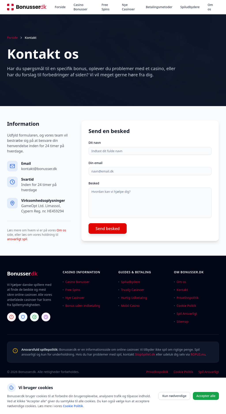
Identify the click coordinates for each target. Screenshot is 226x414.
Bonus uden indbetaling (81, 305)
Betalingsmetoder (159, 7)
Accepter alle (205, 396)
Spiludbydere (190, 7)
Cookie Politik (185, 305)
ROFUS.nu (197, 354)
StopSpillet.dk (145, 354)
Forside (60, 7)
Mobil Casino (129, 305)
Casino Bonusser (80, 7)
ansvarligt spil (17, 239)
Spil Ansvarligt (185, 313)
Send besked (108, 228)
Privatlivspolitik (186, 298)
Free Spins (105, 7)
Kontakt (181, 290)
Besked (94, 183)
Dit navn (95, 142)
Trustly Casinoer (131, 290)
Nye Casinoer (128, 7)
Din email (95, 163)
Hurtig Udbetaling (132, 298)
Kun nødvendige (174, 396)
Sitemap (181, 321)
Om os (210, 7)
